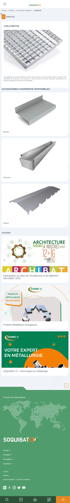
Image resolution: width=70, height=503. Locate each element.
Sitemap (6, 475)
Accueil (4, 10)
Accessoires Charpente (24, 10)
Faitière (6, 223)
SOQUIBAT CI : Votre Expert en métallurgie (25, 371)
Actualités (7, 459)
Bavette (6, 132)
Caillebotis (37, 10)
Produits (11, 10)
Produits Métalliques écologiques (20, 324)
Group (5, 450)
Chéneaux (7, 177)
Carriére (6, 464)
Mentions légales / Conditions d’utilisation (16, 479)
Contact (5, 471)
